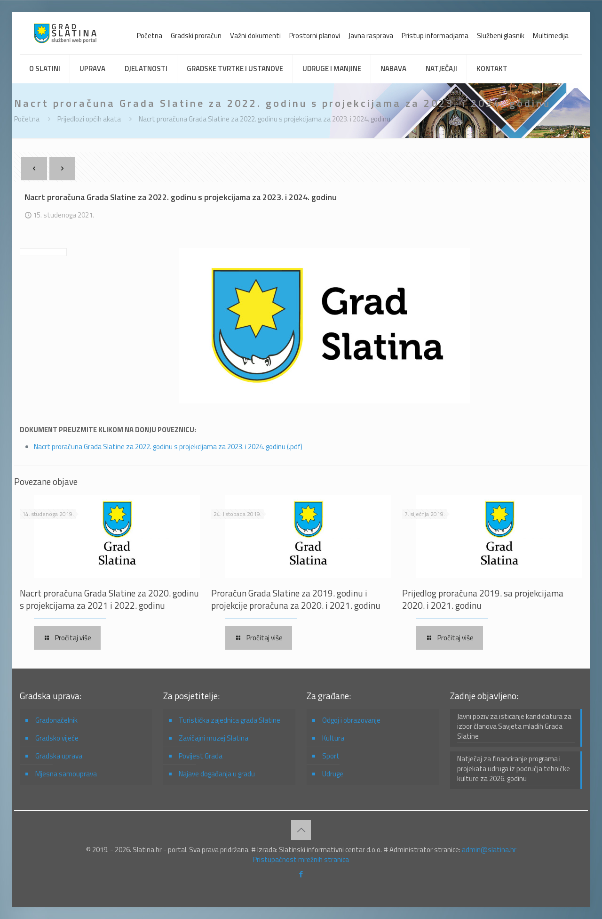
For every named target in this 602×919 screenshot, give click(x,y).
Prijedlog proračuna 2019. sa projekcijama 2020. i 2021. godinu (482, 599)
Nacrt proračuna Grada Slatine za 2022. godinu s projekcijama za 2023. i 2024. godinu (264, 118)
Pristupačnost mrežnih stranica (301, 859)
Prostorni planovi (314, 35)
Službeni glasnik (500, 35)
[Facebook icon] (301, 874)
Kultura (333, 738)
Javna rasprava (371, 35)
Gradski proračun (196, 35)
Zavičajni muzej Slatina (213, 738)
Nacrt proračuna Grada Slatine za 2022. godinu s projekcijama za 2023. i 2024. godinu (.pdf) (168, 446)
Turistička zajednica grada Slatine (229, 720)
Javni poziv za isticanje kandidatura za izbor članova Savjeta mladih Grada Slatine (514, 726)
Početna (149, 35)
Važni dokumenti (255, 35)
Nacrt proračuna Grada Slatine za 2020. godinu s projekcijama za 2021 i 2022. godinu (109, 599)
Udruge (332, 773)
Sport (331, 755)
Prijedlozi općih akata (89, 118)
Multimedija (551, 35)
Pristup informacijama (435, 35)
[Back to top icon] (301, 830)
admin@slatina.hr (489, 849)
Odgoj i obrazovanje (351, 720)
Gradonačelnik (56, 720)
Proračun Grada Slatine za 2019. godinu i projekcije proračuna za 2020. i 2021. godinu (295, 599)
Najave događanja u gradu (217, 773)
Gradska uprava (58, 755)
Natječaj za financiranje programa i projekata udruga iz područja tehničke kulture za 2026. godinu (513, 769)
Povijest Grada (200, 755)
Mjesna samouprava (66, 773)
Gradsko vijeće (57, 738)
